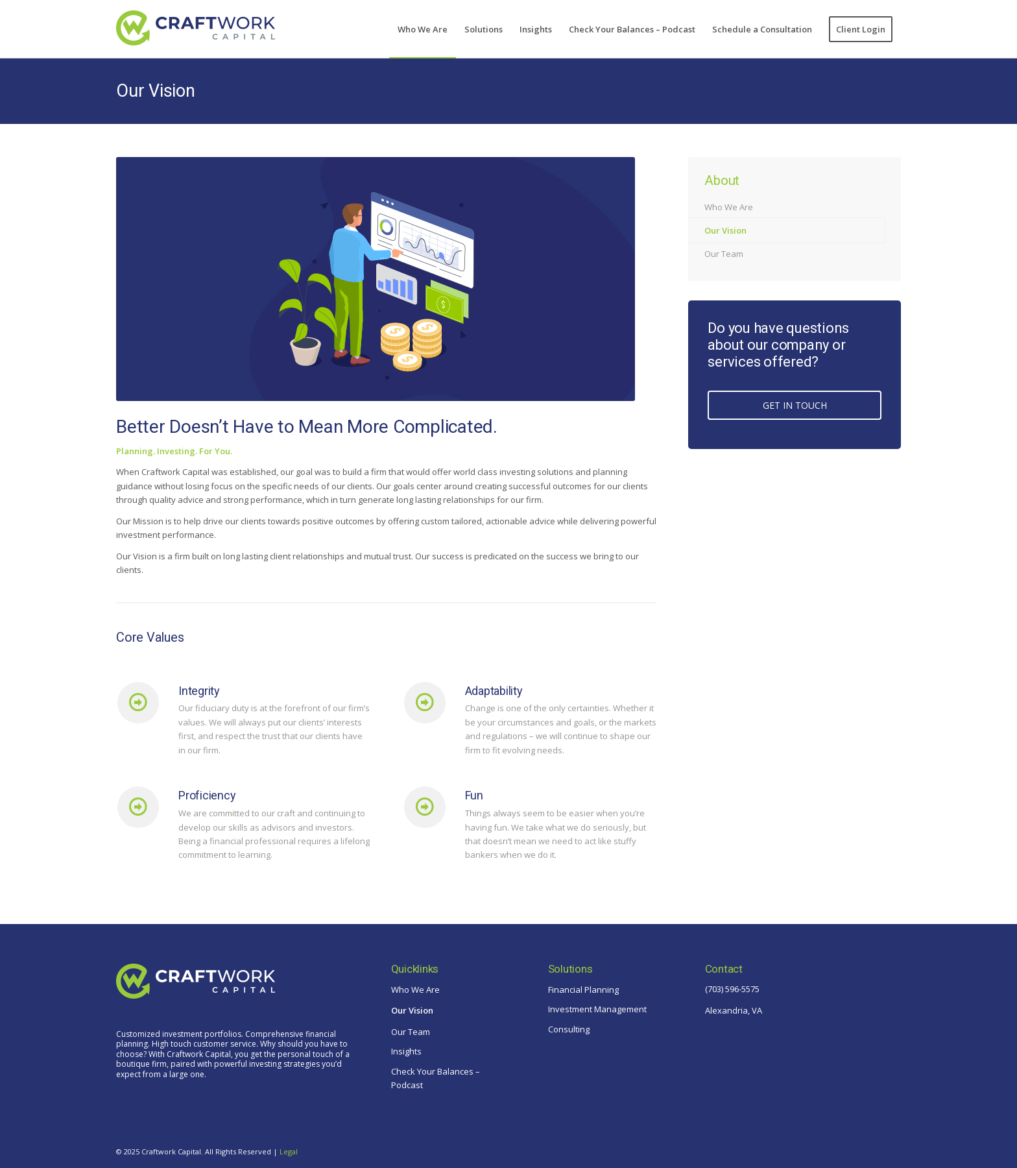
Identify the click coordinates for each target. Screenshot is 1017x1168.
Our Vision (155, 90)
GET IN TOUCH (795, 405)
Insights (406, 1051)
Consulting (569, 1029)
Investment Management (597, 1009)
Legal (289, 1151)
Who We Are (728, 207)
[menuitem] (422, 29)
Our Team (723, 254)
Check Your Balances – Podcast (435, 1078)
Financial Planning (583, 989)
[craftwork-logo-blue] (195, 34)
